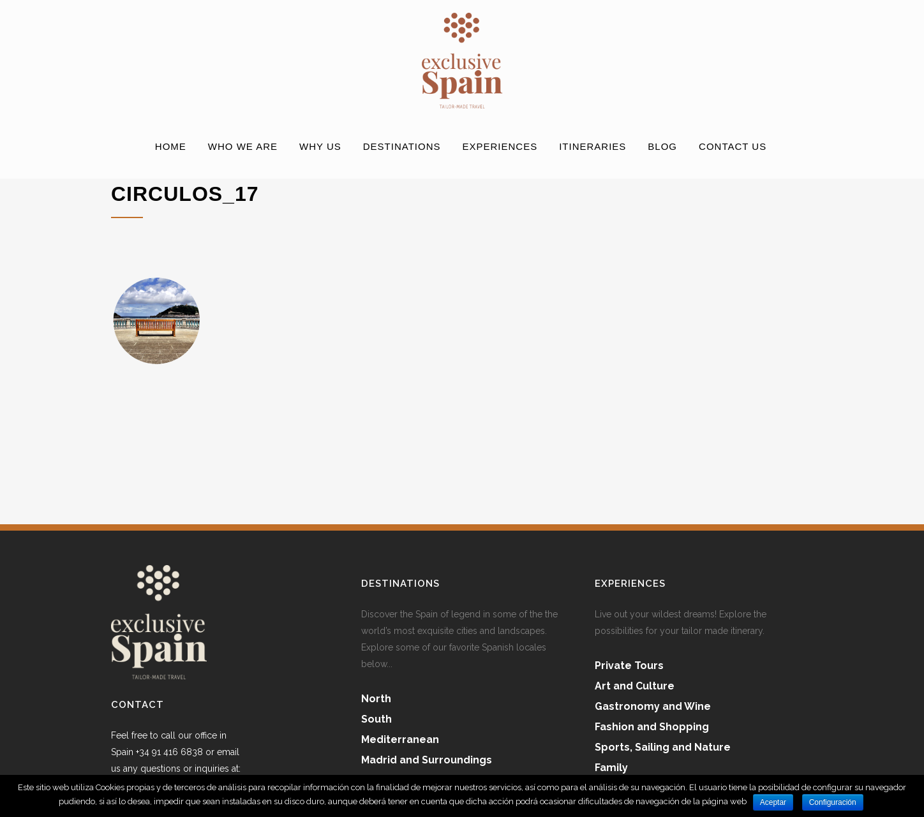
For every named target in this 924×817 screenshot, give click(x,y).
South (376, 719)
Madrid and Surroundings (426, 760)
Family (611, 768)
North (376, 699)
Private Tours (629, 665)
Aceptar (773, 802)
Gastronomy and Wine (653, 706)
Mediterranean (400, 739)
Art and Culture (634, 686)
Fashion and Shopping (652, 727)
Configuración (832, 802)
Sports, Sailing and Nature (663, 747)
